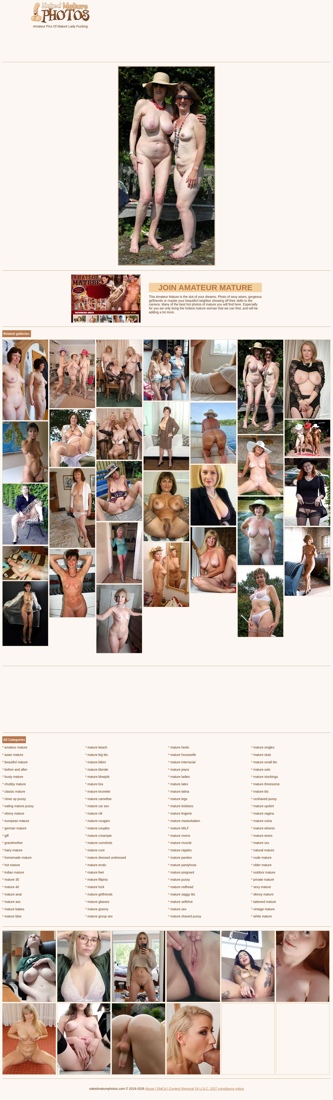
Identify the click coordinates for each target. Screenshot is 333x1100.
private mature (262, 879)
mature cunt (95, 850)
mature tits (259, 791)
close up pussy (14, 799)
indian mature (13, 872)
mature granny (96, 909)
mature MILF (178, 828)
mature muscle (180, 843)
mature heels (178, 747)
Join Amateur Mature (205, 287)
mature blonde (96, 769)
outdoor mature (263, 872)
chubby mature (14, 784)
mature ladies (179, 777)
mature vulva (261, 821)
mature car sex (97, 806)
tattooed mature (263, 902)
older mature (261, 865)
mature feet (94, 872)
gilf (5, 835)
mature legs (178, 799)
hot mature (11, 865)
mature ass (11, 902)
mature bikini (95, 762)
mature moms (179, 835)
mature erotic (95, 865)
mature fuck (94, 887)
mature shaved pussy (184, 916)
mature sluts (261, 755)
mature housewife (182, 755)
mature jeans (178, 769)
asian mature (12, 755)
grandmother (12, 843)
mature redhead (180, 887)
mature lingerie (180, 813)
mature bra (94, 784)
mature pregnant (181, 872)
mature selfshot (180, 902)
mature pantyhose (182, 865)
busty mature (12, 777)
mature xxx (260, 843)
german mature (14, 828)
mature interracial (182, 762)
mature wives (261, 835)
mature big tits (96, 755)
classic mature (13, 791)
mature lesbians (180, 806)
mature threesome (265, 784)
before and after (14, 769)
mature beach (96, 747)
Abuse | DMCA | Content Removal (169, 1089)
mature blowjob (97, 777)
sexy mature (261, 887)
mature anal (12, 894)
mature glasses (97, 902)
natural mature (262, 850)
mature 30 (10, 879)
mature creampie (98, 835)
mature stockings (264, 777)
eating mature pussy (18, 806)
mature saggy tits (181, 894)
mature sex (177, 909)
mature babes (13, 909)
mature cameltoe (98, 799)
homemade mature (17, 857)
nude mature (261, 857)
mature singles (262, 747)
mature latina (178, 791)
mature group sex (99, 916)
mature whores (263, 828)
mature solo (260, 769)
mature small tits (264, 762)
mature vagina (262, 813)
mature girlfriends (99, 894)
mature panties (180, 857)
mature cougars (97, 821)
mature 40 (10, 887)
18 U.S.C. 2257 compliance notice (219, 1089)
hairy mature (12, 850)
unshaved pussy (264, 799)
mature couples (97, 828)
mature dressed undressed (105, 857)
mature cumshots (98, 843)
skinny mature (262, 894)
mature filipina (96, 879)
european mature (15, 821)
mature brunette (97, 791)
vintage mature (263, 909)
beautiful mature (15, 762)
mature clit (93, 813)
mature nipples (180, 850)
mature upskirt (262, 806)
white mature (261, 916)
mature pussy (179, 879)
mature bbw (12, 916)
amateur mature (14, 747)
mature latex (178, 784)
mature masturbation (184, 821)
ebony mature (13, 813)
